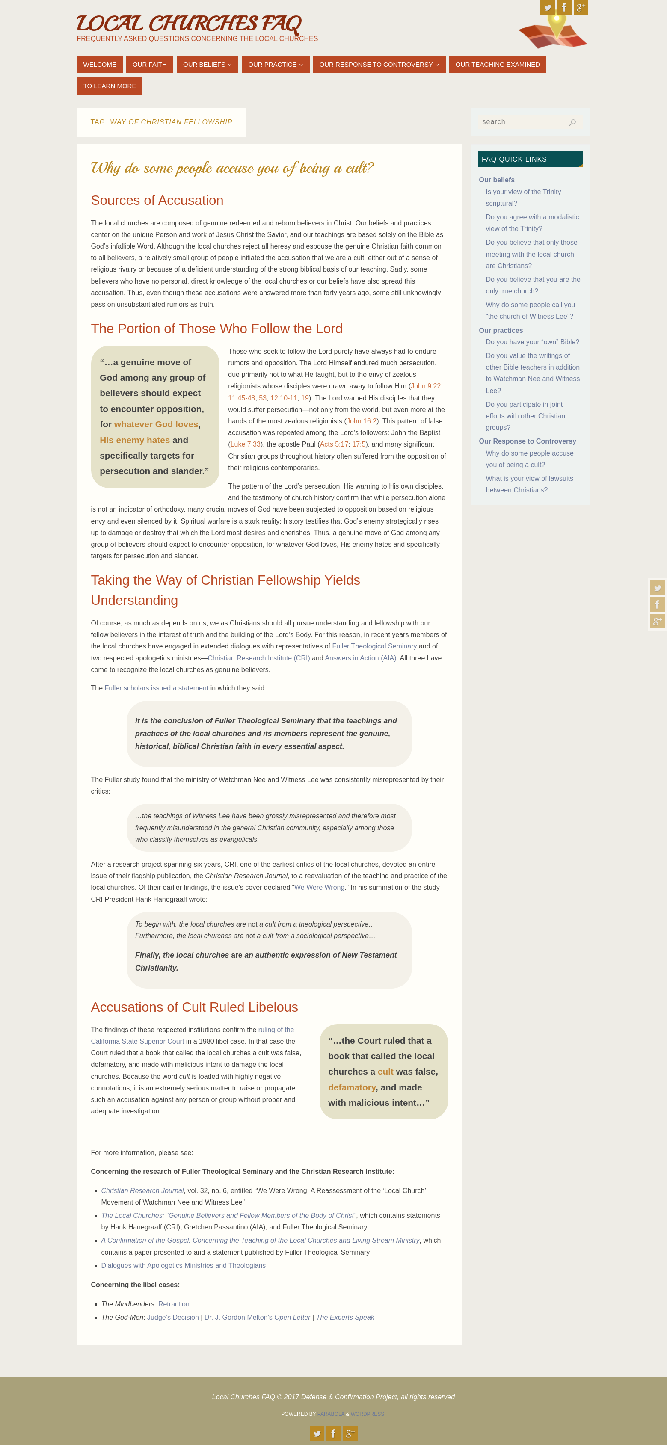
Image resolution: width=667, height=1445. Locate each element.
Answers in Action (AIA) (360, 658)
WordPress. (368, 1414)
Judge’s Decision (173, 1317)
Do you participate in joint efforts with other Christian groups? (526, 416)
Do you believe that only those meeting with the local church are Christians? (532, 254)
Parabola (330, 1414)
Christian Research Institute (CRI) (259, 658)
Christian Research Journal (142, 1190)
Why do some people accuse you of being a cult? (232, 168)
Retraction (174, 1304)
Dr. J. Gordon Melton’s (258, 1317)
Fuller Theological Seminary (374, 646)
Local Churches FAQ (188, 24)
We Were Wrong (319, 887)
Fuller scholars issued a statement (157, 688)
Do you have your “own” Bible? (533, 342)
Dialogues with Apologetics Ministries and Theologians (183, 1265)
